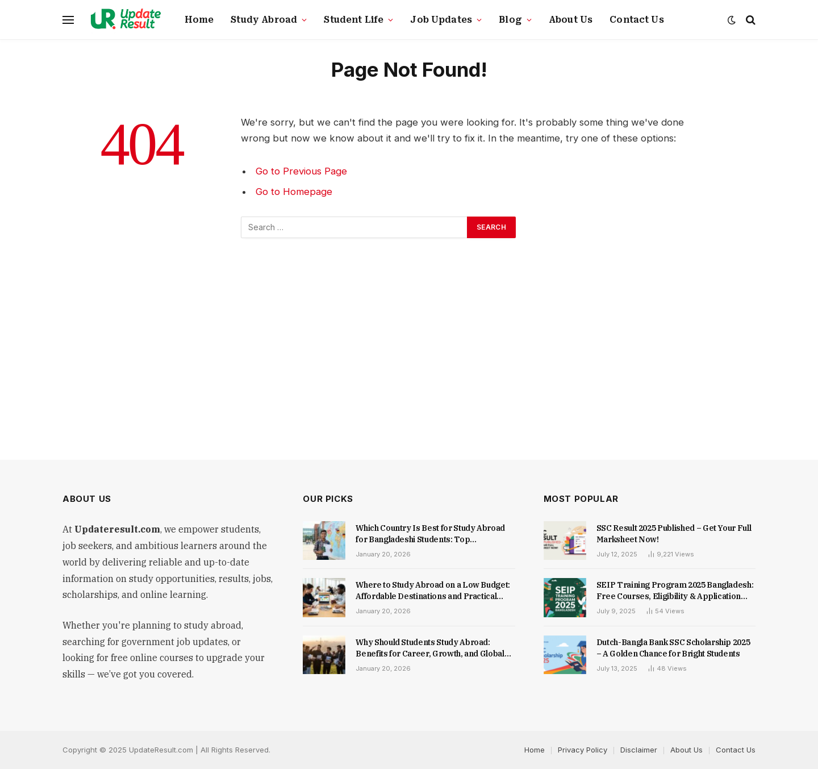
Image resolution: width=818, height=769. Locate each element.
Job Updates (441, 20)
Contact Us (637, 20)
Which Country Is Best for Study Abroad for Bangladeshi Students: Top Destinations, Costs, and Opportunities (430, 534)
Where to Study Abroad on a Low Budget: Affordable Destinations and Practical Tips (433, 591)
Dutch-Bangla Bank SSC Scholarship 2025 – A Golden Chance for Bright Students (673, 648)
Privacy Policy (582, 749)
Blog (510, 20)
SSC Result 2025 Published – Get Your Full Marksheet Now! (674, 533)
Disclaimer (638, 749)
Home (199, 20)
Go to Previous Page (301, 171)
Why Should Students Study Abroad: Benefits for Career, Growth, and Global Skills (430, 648)
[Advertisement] (409, 350)
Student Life (353, 20)
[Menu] (68, 20)
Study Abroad (264, 20)
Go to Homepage (294, 191)
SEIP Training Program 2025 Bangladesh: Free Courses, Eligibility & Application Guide (675, 591)
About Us (570, 20)
